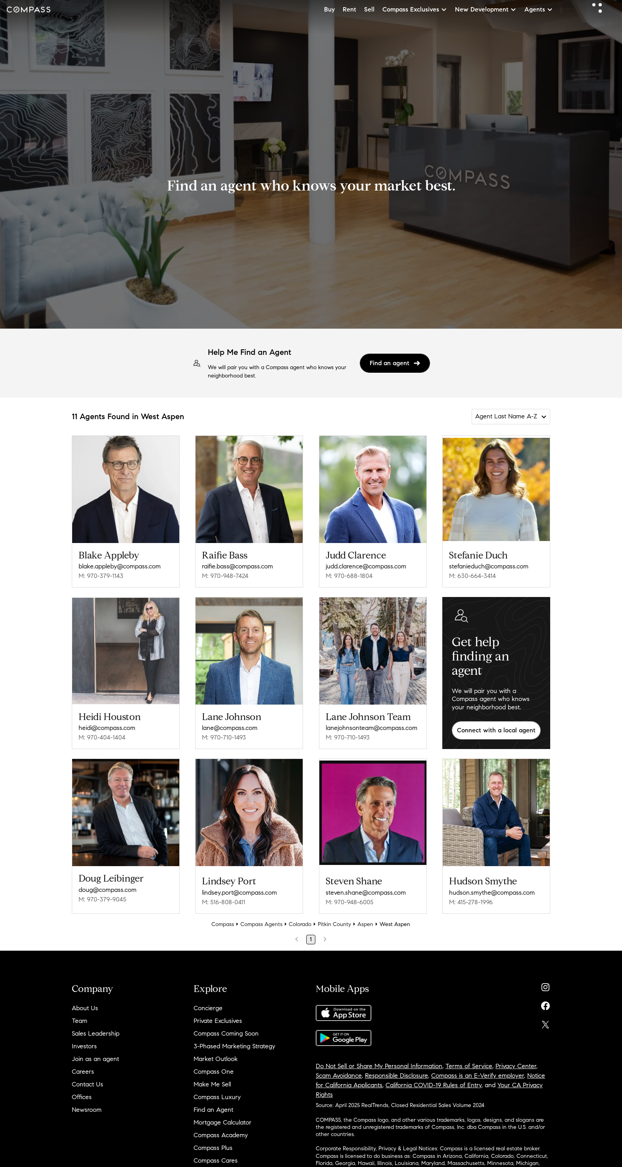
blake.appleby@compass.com (120, 566)
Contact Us (87, 1084)
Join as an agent (95, 1059)
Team (79, 1020)
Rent (349, 9)
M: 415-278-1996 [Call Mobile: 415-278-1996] (471, 902)
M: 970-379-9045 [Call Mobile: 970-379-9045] (102, 899)
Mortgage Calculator (222, 1122)
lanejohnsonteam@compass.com (371, 728)
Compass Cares (216, 1160)
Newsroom (87, 1109)
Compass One (214, 1071)
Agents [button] (538, 9)
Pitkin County (334, 924)
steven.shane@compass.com (366, 892)
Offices (82, 1097)
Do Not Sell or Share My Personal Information (379, 1066)
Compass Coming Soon (226, 1033)
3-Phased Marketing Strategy (234, 1046)
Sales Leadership (95, 1033)
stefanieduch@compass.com (488, 566)
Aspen (365, 924)
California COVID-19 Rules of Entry (434, 1085)
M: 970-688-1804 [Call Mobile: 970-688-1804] (349, 576)
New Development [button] (485, 9)
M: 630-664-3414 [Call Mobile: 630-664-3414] (472, 576)
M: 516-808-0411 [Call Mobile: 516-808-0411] (223, 902)
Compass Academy (221, 1135)
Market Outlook (216, 1059)
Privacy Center (515, 1066)
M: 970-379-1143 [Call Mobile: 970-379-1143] (101, 576)
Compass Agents (261, 924)
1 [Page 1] (311, 939)
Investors (84, 1046)
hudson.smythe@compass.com (492, 892)
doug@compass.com (107, 890)
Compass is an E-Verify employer (477, 1075)
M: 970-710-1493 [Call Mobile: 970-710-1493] (224, 737)
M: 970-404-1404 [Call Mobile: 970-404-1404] (102, 737)
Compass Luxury (217, 1097)
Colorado (300, 924)
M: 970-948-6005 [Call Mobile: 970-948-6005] (349, 902)
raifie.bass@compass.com (237, 566)
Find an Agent (213, 1109)
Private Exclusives (218, 1020)
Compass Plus (213, 1148)
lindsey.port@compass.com (239, 892)
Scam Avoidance (339, 1075)
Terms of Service (468, 1066)
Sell (369, 9)
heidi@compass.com (107, 728)
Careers (83, 1071)
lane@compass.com (229, 728)
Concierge (208, 1008)
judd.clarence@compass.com (366, 566)
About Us (85, 1008)
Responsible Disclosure (396, 1075)
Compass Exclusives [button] (414, 9)
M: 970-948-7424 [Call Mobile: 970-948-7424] (225, 576)
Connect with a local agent (496, 730)
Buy (329, 9)
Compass (222, 924)
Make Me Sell (212, 1084)
